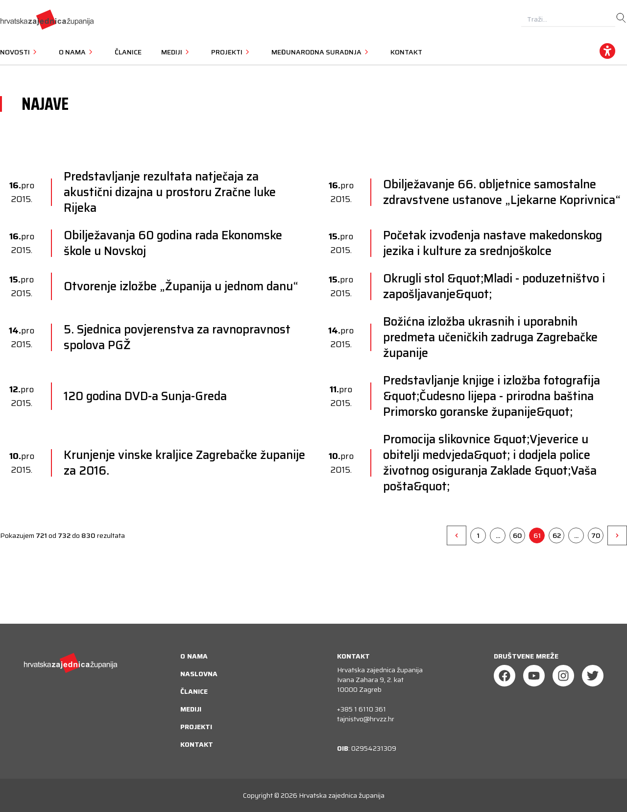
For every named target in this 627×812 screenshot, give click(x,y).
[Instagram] (563, 675)
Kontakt (406, 52)
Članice (128, 52)
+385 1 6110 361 (361, 709)
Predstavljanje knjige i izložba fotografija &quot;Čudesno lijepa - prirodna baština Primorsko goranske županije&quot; (491, 396)
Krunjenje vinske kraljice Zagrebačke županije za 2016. (184, 463)
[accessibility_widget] (607, 51)
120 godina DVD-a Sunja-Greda (145, 396)
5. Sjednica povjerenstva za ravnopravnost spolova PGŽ (177, 337)
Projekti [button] (231, 52)
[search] (621, 18)
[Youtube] (534, 675)
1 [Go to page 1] (478, 535)
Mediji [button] (176, 52)
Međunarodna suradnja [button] (321, 52)
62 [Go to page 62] (557, 535)
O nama (194, 656)
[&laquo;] (456, 535)
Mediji (190, 709)
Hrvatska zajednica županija (342, 795)
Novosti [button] (19, 52)
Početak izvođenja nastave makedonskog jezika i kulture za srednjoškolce (492, 243)
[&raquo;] (617, 535)
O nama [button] (77, 52)
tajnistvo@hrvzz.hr (365, 718)
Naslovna (198, 673)
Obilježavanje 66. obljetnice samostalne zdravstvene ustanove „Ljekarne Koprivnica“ (502, 192)
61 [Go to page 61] (537, 535)
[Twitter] (592, 675)
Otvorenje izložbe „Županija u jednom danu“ (181, 286)
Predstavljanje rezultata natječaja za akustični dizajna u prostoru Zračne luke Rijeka (170, 192)
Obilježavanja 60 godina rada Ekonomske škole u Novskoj (173, 243)
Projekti (196, 726)
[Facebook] (504, 675)
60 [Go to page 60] (517, 535)
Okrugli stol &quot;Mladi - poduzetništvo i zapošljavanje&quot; (494, 286)
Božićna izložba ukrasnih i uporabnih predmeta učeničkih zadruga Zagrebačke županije (490, 337)
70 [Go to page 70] (596, 535)
